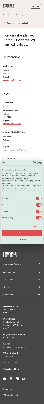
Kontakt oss (10, 362)
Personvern (7, 388)
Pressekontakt (11, 368)
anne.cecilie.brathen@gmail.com (16, 149)
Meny (35, 6)
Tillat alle (22, 233)
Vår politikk (22, 279)
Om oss (22, 287)
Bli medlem (22, 294)
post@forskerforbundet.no (15, 346)
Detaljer (35, 226)
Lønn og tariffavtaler (22, 264)
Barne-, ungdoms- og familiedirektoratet (20, 23)
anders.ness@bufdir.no (12, 80)
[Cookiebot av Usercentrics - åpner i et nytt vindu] (32, 162)
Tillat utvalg (22, 239)
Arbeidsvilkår (22, 271)
